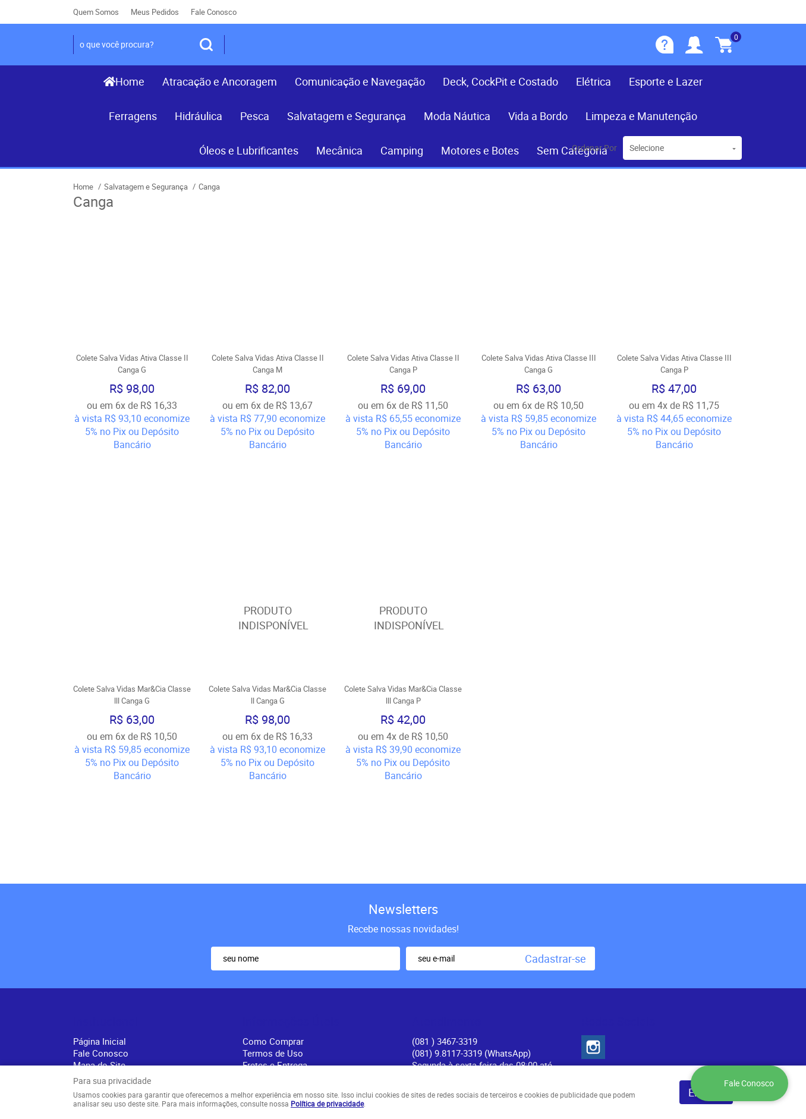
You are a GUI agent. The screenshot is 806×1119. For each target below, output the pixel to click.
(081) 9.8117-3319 (471, 873)
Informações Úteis (291, 841)
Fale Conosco (214, 12)
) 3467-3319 (444, 861)
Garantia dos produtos (287, 897)
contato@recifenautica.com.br (472, 909)
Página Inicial (99, 861)
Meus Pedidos (155, 12)
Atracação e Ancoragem (219, 81)
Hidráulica (198, 116)
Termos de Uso (273, 873)
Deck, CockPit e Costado (500, 81)
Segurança (263, 909)
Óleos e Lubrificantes (248, 150)
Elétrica (593, 81)
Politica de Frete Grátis (288, 920)
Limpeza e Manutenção (641, 116)
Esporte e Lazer (666, 81)
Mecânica (339, 150)
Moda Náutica (457, 116)
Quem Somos (96, 12)
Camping (401, 150)
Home (129, 81)
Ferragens (133, 116)
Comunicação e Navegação (360, 81)
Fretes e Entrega (275, 885)
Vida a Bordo (538, 116)
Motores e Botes (480, 150)
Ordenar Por (594, 147)
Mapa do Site (99, 885)
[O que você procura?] (206, 44)
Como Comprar (273, 861)
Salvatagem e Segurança (346, 116)
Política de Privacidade (288, 932)
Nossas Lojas (100, 909)
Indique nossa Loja (111, 920)
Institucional (105, 841)
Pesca (254, 116)
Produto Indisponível (267, 528)
